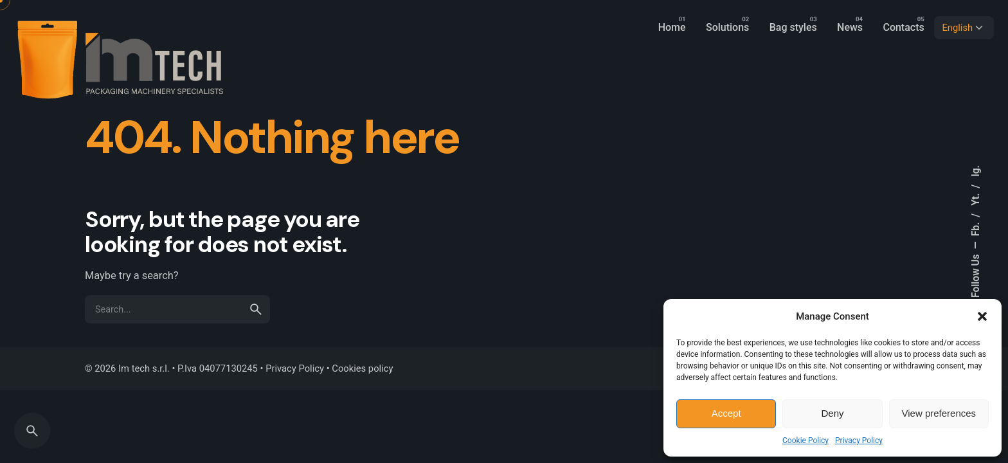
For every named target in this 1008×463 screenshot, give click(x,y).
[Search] (32, 431)
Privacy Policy (859, 440)
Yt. (976, 198)
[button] (982, 316)
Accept (726, 413)
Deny (832, 413)
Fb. (976, 228)
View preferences (939, 413)
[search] (256, 309)
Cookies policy (362, 368)
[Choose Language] (964, 27)
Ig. (976, 171)
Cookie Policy (805, 440)
